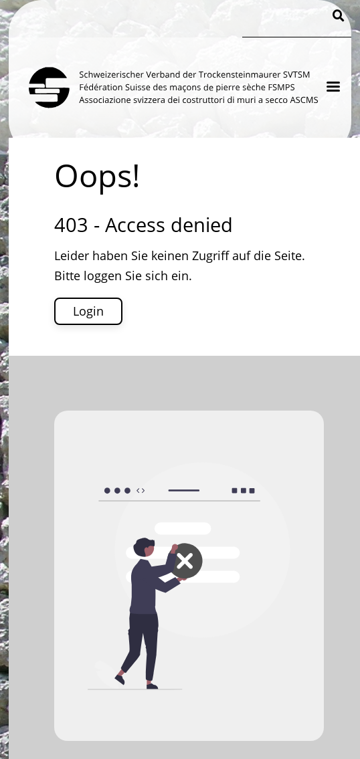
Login (88, 311)
